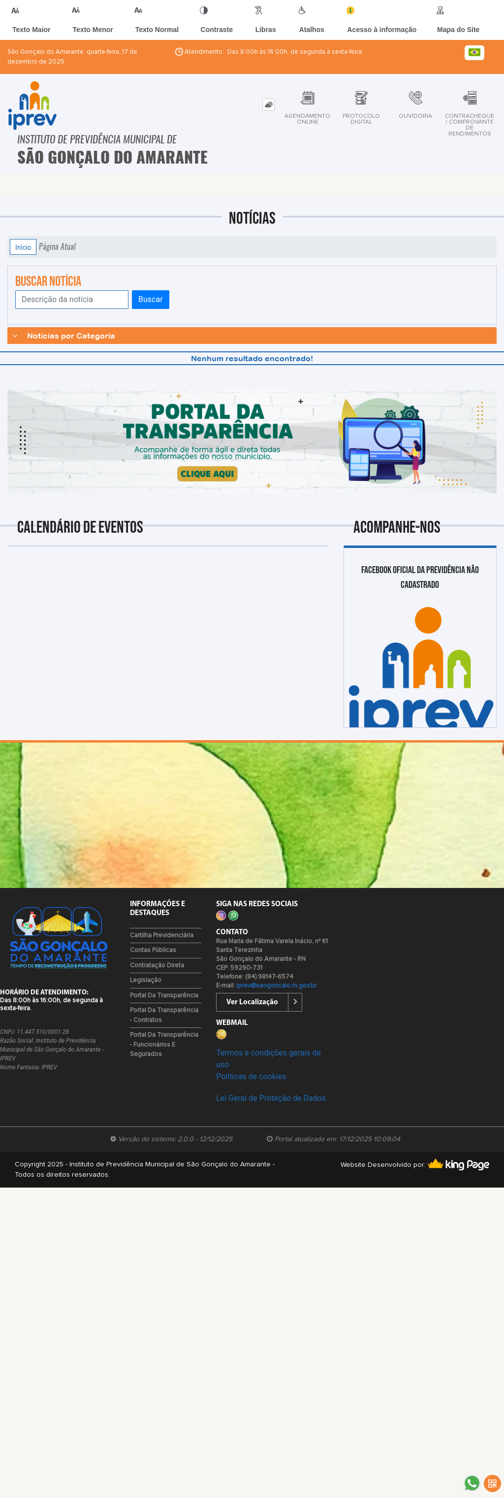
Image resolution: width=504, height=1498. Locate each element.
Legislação (145, 980)
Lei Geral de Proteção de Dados (271, 1098)
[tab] (268, 105)
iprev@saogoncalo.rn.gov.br (276, 986)
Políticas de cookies (251, 1076)
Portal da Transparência (164, 995)
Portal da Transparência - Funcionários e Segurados (164, 1044)
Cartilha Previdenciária (161, 935)
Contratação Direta (157, 965)
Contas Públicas (153, 950)
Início (23, 247)
